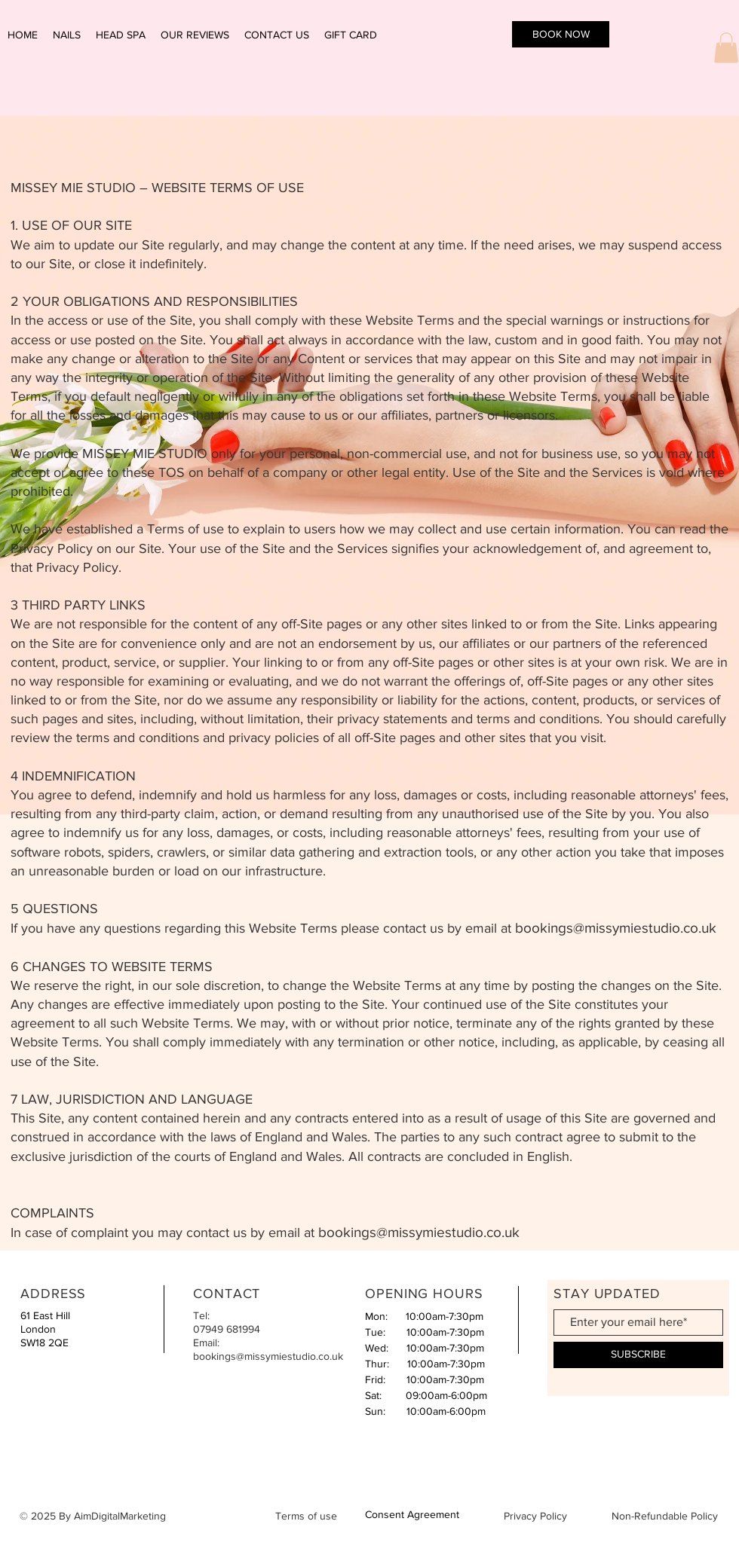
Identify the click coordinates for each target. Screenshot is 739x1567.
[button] (726, 47)
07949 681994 (226, 1329)
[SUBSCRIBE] (638, 1355)
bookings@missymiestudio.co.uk (615, 928)
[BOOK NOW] (560, 34)
